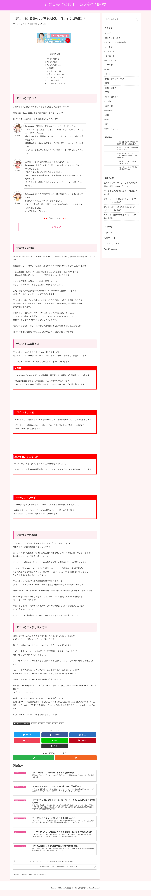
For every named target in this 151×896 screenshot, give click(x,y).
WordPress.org (110, 249)
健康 (107, 83)
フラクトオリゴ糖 (55, 73)
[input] (121, 19)
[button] (137, 19)
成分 (62, 727)
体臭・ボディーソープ (114, 79)
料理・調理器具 (111, 97)
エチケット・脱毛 (112, 38)
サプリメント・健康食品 (22, 727)
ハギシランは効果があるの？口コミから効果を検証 (121, 216)
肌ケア (108, 120)
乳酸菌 (50, 69)
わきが (108, 33)
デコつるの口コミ (52, 59)
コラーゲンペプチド (55, 79)
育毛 (107, 124)
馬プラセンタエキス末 (56, 76)
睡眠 (107, 115)
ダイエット (110, 56)
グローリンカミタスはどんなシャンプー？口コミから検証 (120, 200)
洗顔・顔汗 (110, 106)
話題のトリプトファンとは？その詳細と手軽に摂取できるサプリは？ (121, 184)
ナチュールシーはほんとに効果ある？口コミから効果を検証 (121, 208)
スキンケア (110, 51)
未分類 (108, 101)
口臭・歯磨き (110, 88)
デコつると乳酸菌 (52, 83)
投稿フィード (110, 238)
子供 (107, 92)
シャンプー (110, 47)
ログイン (108, 233)
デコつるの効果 (52, 63)
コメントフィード (111, 244)
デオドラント (110, 61)
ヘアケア (109, 65)
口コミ (56, 727)
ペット (108, 70)
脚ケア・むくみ (111, 129)
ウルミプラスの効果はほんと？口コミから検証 (121, 192)
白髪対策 (109, 110)
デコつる (55, 230)
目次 (52, 54)
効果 (49, 727)
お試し (35, 727)
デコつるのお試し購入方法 (56, 86)
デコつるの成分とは (53, 66)
